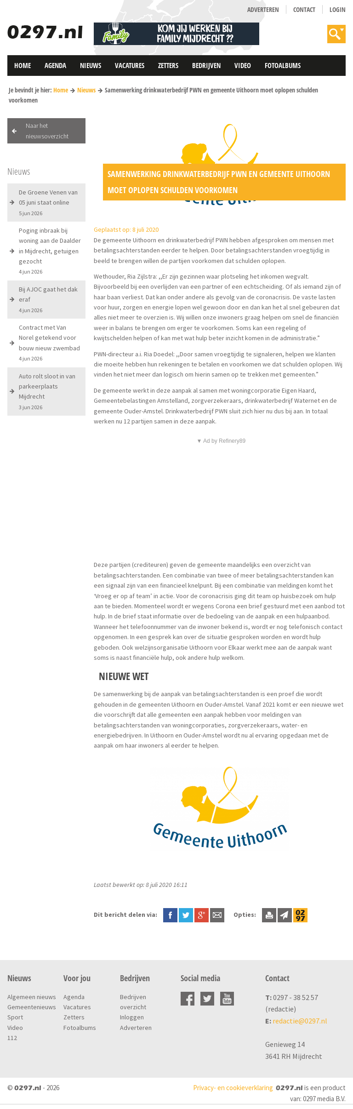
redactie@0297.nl (300, 1020)
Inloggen (132, 1017)
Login (338, 9)
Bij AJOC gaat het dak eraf (48, 299)
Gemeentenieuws (31, 1007)
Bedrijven (206, 65)
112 (12, 1038)
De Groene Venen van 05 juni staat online (48, 202)
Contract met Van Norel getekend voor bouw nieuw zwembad (49, 342)
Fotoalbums (283, 65)
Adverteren (263, 9)
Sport (15, 1017)
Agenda (55, 65)
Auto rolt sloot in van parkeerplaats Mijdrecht (47, 391)
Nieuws (90, 65)
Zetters (168, 65)
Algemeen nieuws (31, 997)
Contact (304, 9)
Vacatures (129, 65)
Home (22, 65)
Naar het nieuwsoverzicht (47, 130)
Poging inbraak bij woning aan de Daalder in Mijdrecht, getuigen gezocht (50, 250)
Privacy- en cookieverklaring (233, 1087)
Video (242, 65)
